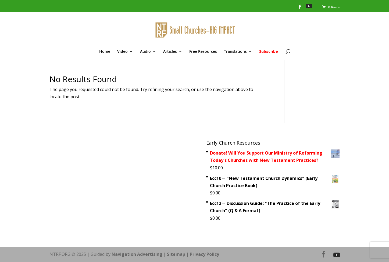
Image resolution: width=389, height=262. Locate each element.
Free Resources (203, 52)
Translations (235, 52)
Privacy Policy (204, 254)
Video (122, 52)
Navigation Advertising (137, 254)
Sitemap (176, 254)
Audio (145, 52)
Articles (170, 52)
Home (104, 52)
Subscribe (268, 52)
